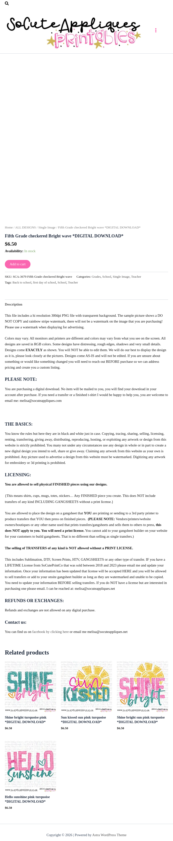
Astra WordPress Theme (109, 837)
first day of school (44, 284)
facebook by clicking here (50, 634)
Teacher (136, 279)
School (106, 279)
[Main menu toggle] (163, 31)
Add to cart (18, 266)
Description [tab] (13, 306)
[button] (7, 3)
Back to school (22, 284)
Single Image (46, 229)
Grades (96, 279)
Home (9, 229)
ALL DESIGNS (25, 229)
